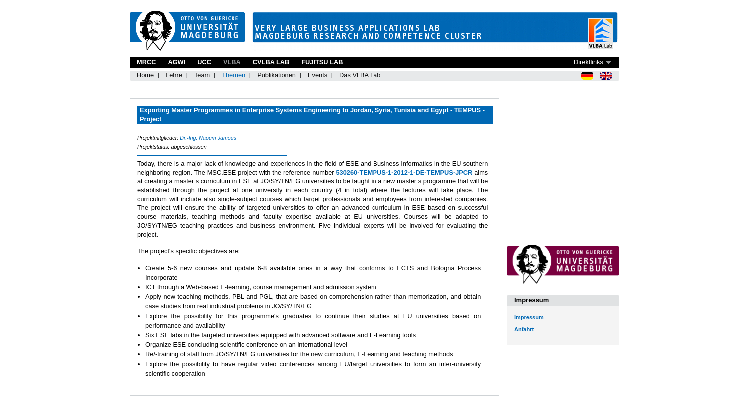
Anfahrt (524, 329)
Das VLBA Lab (359, 75)
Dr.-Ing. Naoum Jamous (208, 138)
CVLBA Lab (271, 62)
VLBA (232, 62)
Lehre (174, 75)
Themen (233, 75)
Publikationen (276, 75)
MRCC (146, 62)
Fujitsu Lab (322, 62)
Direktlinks (588, 62)
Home (145, 75)
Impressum (529, 317)
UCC (204, 62)
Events (317, 75)
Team (202, 75)
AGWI (176, 62)
